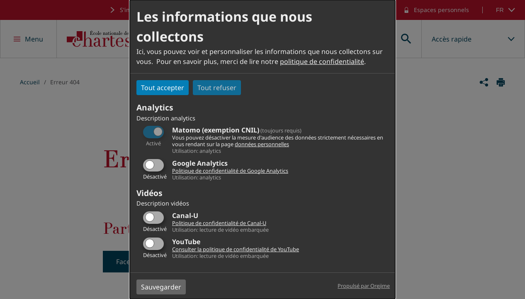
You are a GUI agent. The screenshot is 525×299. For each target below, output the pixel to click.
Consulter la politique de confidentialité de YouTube (235, 249)
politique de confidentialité (322, 61)
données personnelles (262, 144)
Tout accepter (162, 87)
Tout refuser (216, 87)
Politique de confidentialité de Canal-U (219, 223)
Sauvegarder (161, 287)
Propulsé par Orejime (364, 285)
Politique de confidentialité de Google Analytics (230, 170)
